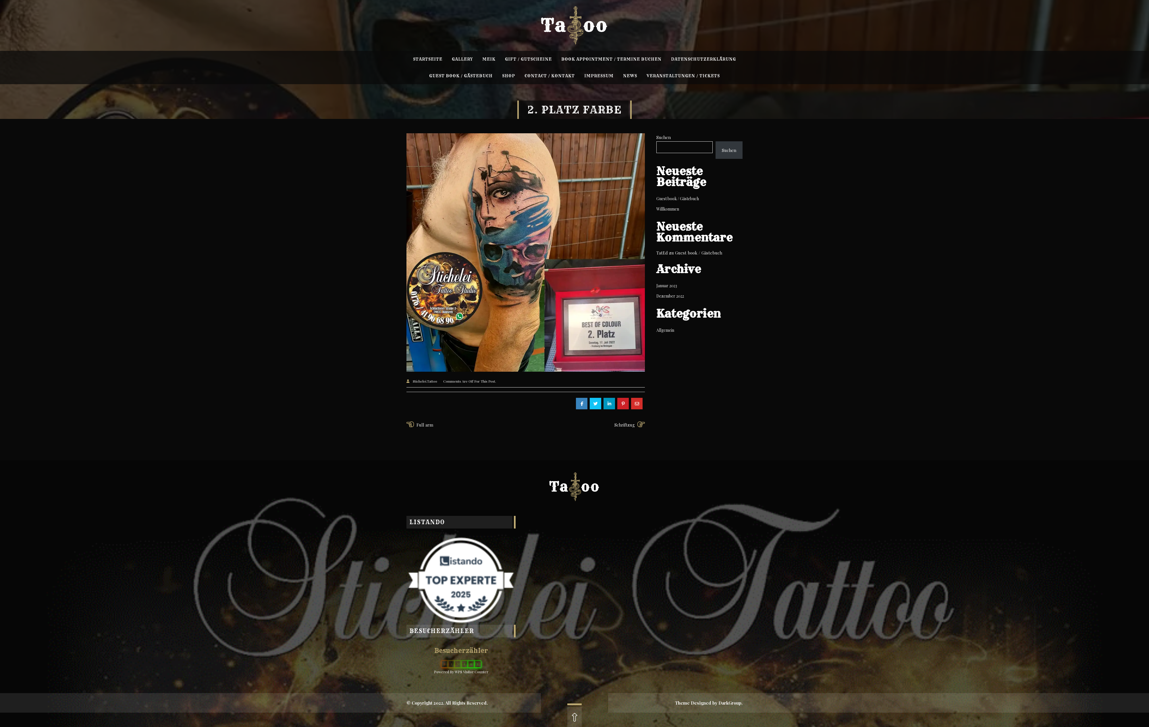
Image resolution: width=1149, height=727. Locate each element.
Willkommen (667, 209)
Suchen (663, 137)
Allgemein (665, 330)
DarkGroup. (730, 703)
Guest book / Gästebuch (677, 198)
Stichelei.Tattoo (425, 381)
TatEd (662, 253)
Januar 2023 (666, 285)
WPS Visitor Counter (471, 671)
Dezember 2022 (670, 296)
